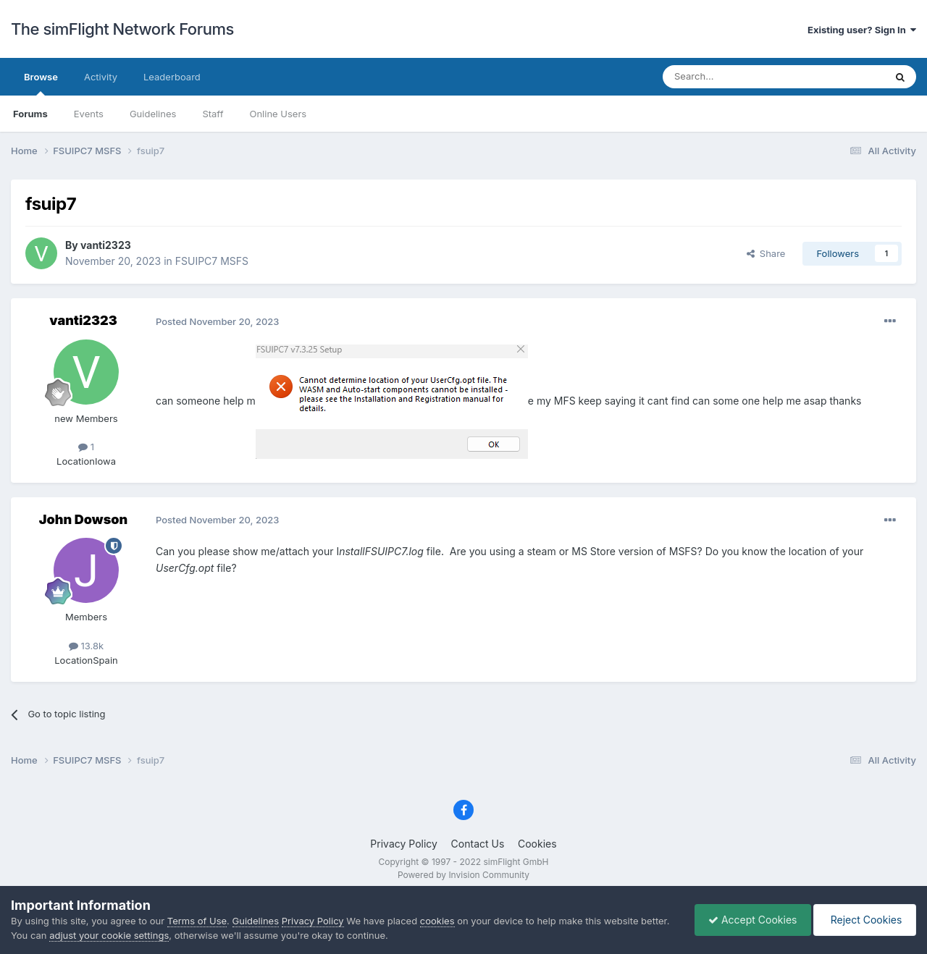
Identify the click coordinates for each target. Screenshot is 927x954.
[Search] (738, 76)
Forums (30, 113)
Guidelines (153, 113)
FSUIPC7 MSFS (211, 261)
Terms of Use (197, 920)
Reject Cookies (863, 919)
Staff (212, 113)
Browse (41, 83)
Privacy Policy (403, 843)
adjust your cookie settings (109, 935)
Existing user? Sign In (862, 29)
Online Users (277, 113)
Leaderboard (172, 77)
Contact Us (478, 843)
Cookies (537, 843)
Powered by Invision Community (463, 874)
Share (766, 253)
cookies (437, 920)
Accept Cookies (749, 919)
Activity (100, 77)
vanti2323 (105, 245)
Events (89, 113)
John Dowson (83, 519)
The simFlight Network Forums (122, 29)
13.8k (86, 645)
